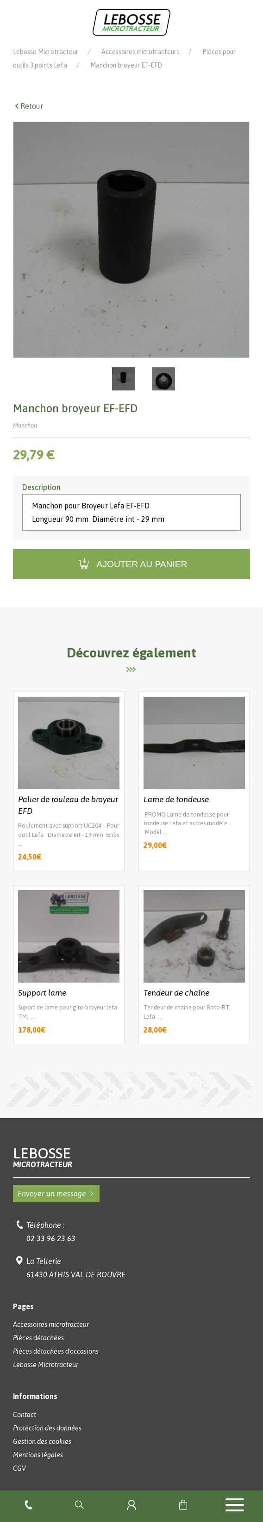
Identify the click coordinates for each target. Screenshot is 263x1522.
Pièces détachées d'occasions (56, 1351)
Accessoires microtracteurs (140, 52)
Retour (28, 106)
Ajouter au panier (132, 564)
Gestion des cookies (42, 1441)
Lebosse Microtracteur (45, 52)
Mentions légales (38, 1455)
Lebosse (131, 1157)
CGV (19, 1468)
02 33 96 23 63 (50, 1238)
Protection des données (47, 1428)
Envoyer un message (56, 1193)
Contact (24, 1414)
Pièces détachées (38, 1338)
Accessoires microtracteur (51, 1324)
